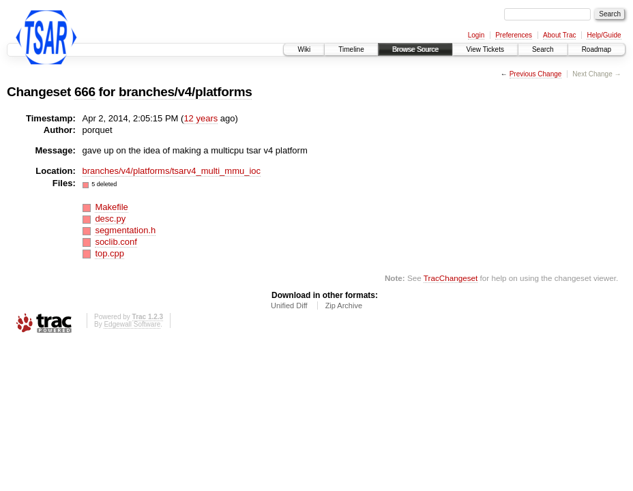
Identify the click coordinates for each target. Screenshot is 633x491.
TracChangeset (450, 277)
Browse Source (415, 49)
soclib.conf (115, 242)
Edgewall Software (132, 324)
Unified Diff (289, 305)
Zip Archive (343, 305)
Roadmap (596, 49)
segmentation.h (125, 230)
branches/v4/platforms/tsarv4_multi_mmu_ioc (172, 171)
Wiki (303, 49)
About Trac (559, 35)
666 (84, 92)
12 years (200, 118)
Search (543, 49)
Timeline (351, 49)
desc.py (110, 218)
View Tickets (485, 49)
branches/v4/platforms (185, 92)
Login (476, 35)
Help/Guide (604, 35)
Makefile (111, 207)
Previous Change (536, 74)
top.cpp (109, 253)
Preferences (513, 35)
